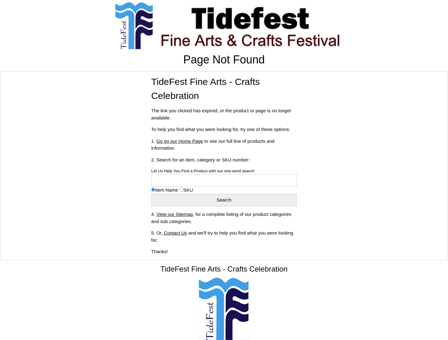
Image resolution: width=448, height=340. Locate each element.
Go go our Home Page (179, 141)
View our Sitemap (174, 214)
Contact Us (175, 232)
